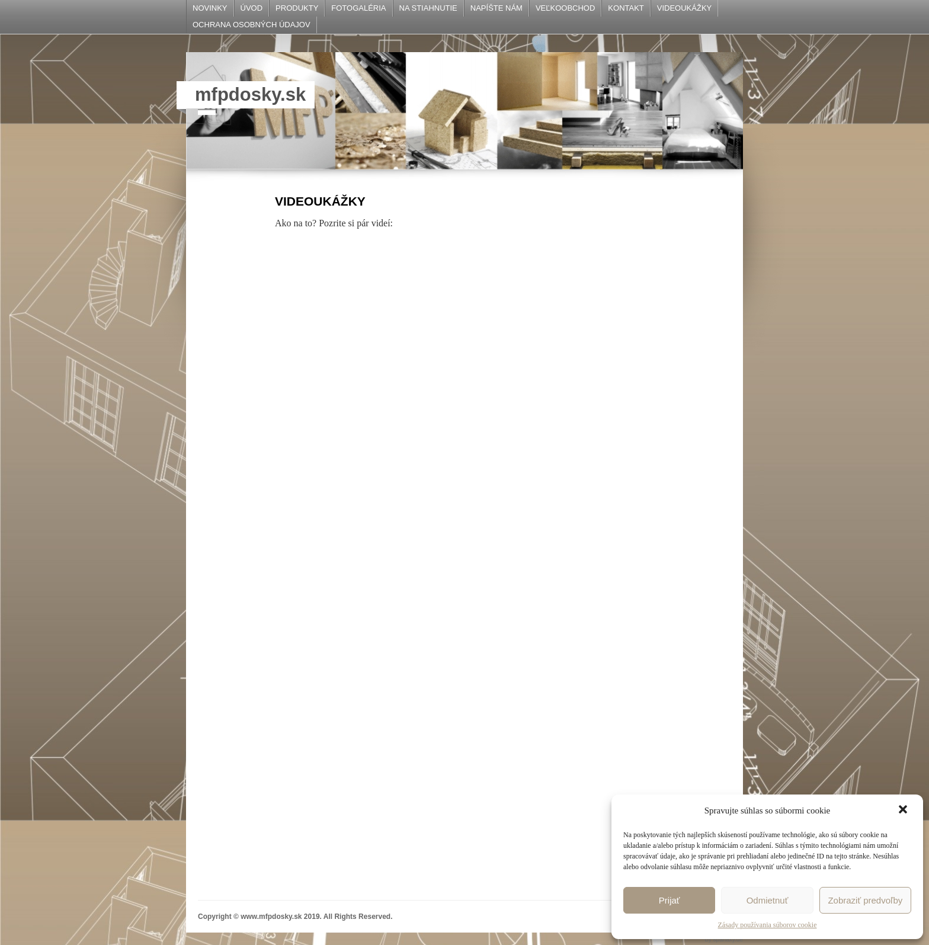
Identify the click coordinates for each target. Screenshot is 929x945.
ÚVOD (252, 8)
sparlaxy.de (728, 939)
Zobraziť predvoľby (865, 900)
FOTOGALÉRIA (358, 8)
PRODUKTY (297, 8)
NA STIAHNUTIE (428, 8)
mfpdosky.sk (250, 94)
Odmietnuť (768, 900)
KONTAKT (625, 8)
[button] (904, 810)
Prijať (669, 900)
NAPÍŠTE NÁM (496, 8)
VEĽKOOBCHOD (565, 8)
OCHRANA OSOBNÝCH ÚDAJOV (251, 24)
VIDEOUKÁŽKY (684, 8)
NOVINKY (210, 8)
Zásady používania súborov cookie (767, 925)
